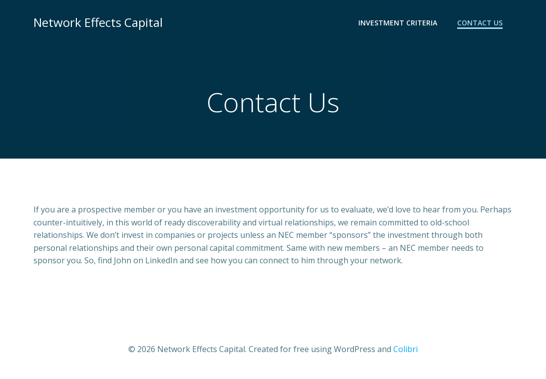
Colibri (405, 349)
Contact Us (480, 22)
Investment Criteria (397, 22)
